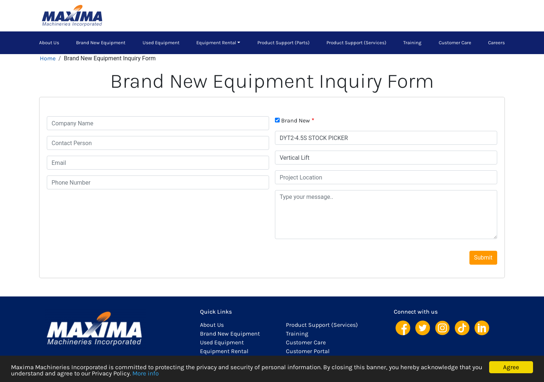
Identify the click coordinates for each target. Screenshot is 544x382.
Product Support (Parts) (283, 42)
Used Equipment (161, 42)
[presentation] (102, 209)
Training (412, 42)
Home (48, 58)
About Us (49, 42)
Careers (496, 42)
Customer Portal (307, 351)
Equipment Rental (216, 42)
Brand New (295, 120)
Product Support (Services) (356, 42)
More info (145, 373)
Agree (511, 367)
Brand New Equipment (100, 42)
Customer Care (455, 42)
